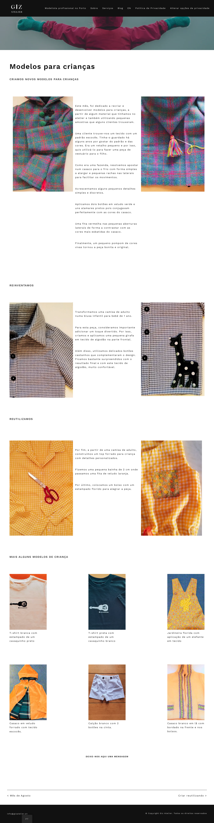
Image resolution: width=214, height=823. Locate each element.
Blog (120, 8)
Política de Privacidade (150, 8)
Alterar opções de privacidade (190, 8)
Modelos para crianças (52, 66)
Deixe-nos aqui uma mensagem (107, 756)
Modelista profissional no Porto (65, 8)
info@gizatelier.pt (17, 814)
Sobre (94, 8)
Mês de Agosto (20, 795)
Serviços (107, 8)
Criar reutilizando (191, 795)
